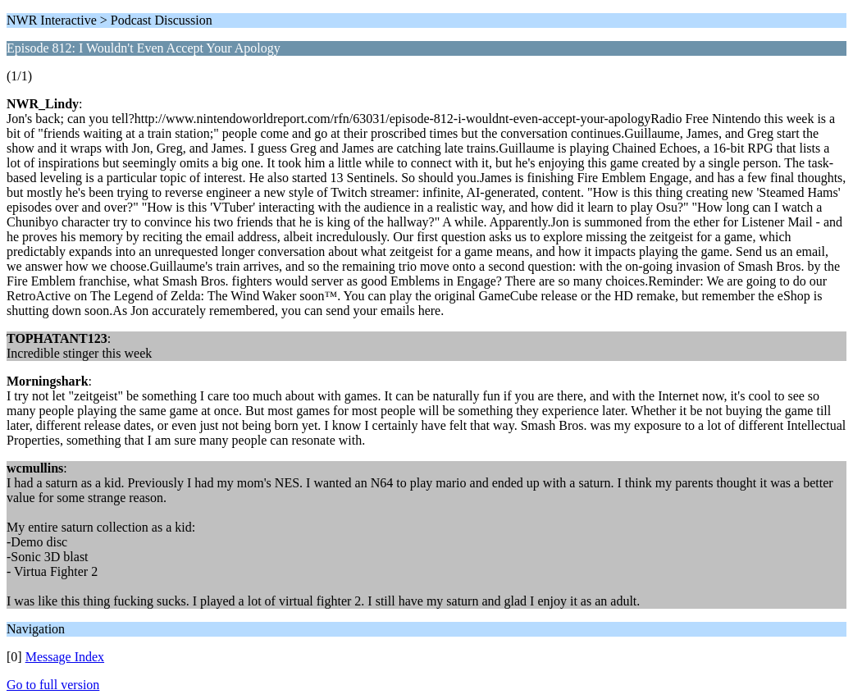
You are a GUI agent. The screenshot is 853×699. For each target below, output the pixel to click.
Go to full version (53, 685)
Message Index (64, 657)
